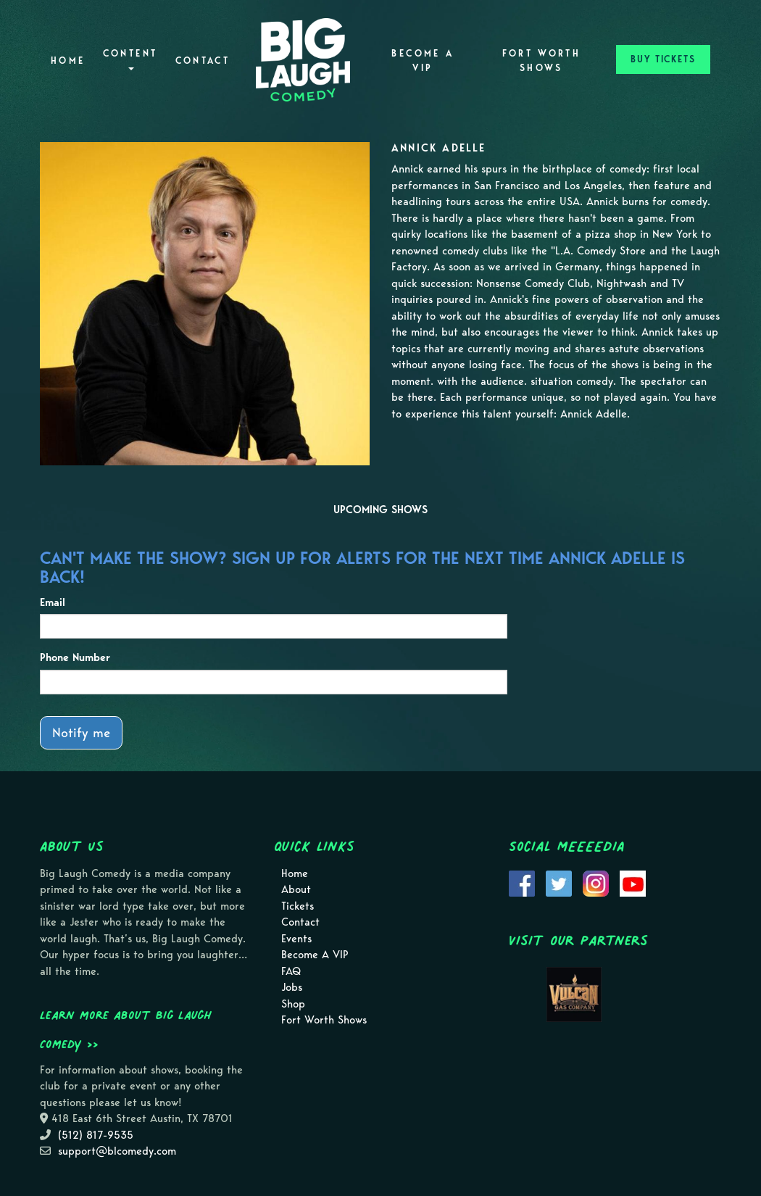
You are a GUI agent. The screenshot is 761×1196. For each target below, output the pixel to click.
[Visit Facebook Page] (522, 882)
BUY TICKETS (663, 59)
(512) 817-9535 (95, 1135)
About (296, 889)
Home (68, 60)
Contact (202, 60)
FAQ (291, 971)
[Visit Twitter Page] (559, 882)
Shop (293, 1003)
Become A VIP (422, 60)
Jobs (291, 987)
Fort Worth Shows (541, 60)
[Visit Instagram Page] (596, 882)
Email (52, 602)
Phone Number (75, 657)
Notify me (81, 732)
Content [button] (130, 59)
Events (296, 938)
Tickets (297, 906)
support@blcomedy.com (117, 1151)
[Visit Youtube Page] (633, 882)
